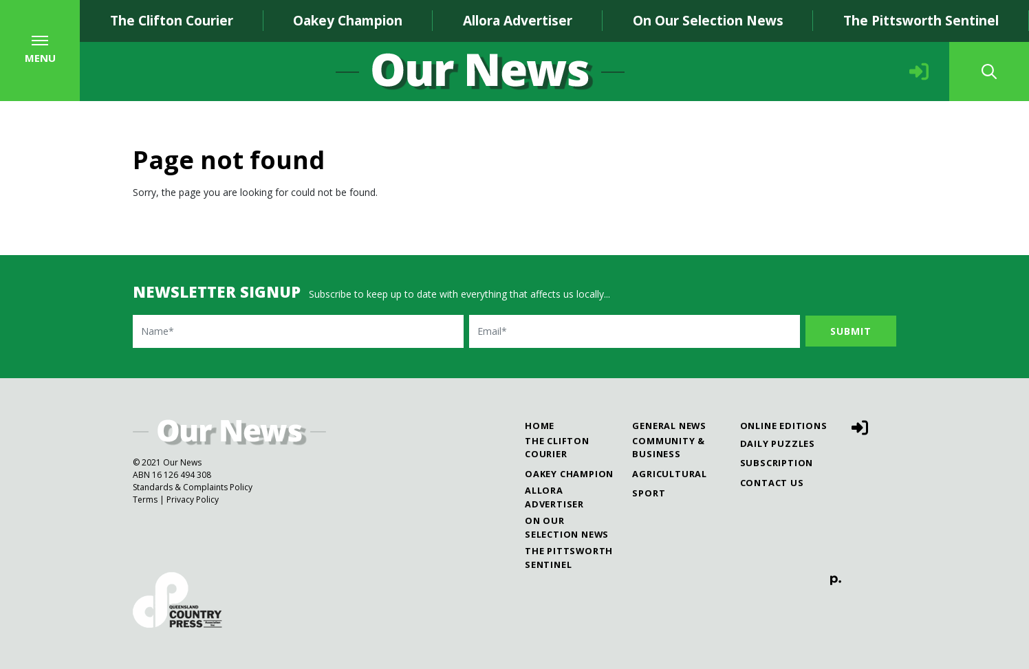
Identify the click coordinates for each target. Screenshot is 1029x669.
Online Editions (783, 425)
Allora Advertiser (517, 20)
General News (669, 425)
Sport (648, 493)
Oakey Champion (347, 20)
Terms (145, 499)
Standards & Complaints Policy (192, 487)
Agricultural (669, 474)
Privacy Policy (192, 499)
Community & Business (668, 447)
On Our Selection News (708, 20)
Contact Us (772, 482)
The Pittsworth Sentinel (921, 20)
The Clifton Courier (171, 20)
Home (539, 425)
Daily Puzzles (777, 443)
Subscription (777, 463)
